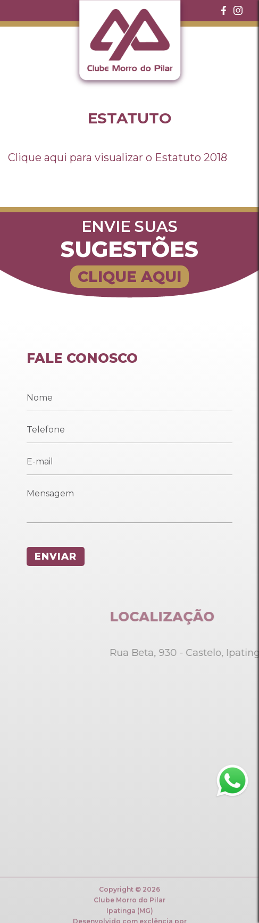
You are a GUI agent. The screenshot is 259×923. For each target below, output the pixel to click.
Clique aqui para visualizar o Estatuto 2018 (117, 157)
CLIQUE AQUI (129, 277)
